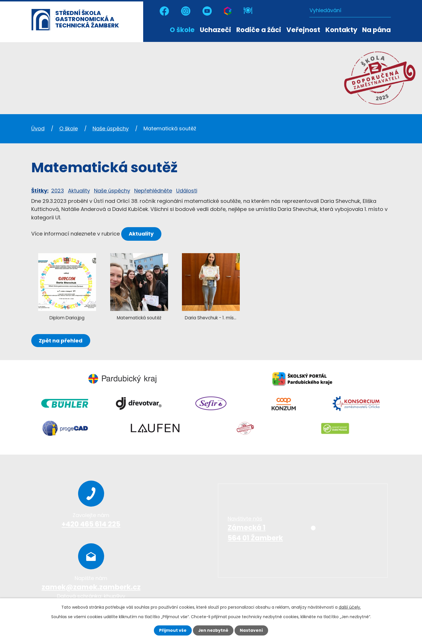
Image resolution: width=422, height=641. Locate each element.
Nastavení (251, 630)
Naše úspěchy (111, 128)
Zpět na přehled (61, 340)
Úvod (162, 29)
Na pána (376, 29)
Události (186, 190)
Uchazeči (215, 29)
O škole (182, 29)
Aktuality (79, 190)
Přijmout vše (173, 630)
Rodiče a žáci (258, 29)
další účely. (350, 607)
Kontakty (341, 29)
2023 (57, 190)
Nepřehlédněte (153, 190)
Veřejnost (303, 29)
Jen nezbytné (213, 630)
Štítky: (40, 190)
